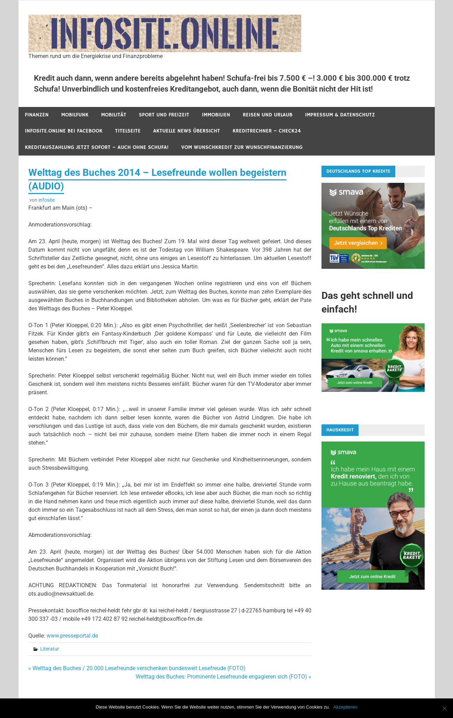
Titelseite (128, 131)
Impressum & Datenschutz (340, 115)
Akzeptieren (345, 707)
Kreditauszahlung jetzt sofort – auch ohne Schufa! (97, 147)
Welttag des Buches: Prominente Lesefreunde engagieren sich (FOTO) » (223, 676)
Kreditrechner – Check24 (267, 131)
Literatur (49, 649)
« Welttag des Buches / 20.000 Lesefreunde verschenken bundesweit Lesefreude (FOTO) (137, 668)
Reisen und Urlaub (267, 115)
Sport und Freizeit (164, 115)
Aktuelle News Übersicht (186, 131)
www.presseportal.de (72, 635)
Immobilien (216, 115)
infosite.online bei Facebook (63, 131)
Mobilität (113, 115)
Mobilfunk (75, 115)
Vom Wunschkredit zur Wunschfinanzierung (242, 147)
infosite (46, 200)
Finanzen (37, 115)
